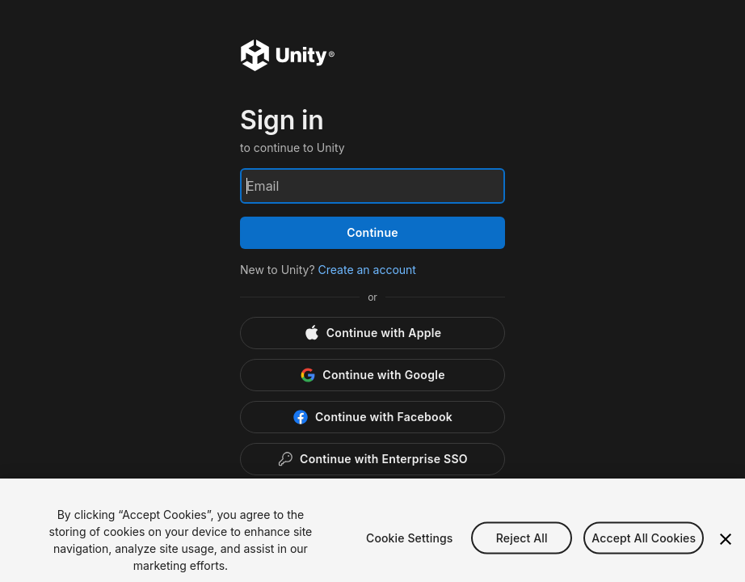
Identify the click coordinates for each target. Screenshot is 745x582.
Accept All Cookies (643, 548)
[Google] (372, 375)
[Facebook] (372, 417)
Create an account (367, 269)
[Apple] (372, 333)
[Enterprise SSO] (372, 459)
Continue (372, 232)
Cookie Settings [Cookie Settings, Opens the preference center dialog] (409, 548)
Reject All (522, 548)
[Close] (725, 550)
